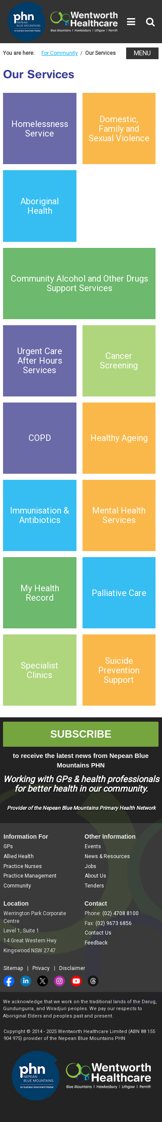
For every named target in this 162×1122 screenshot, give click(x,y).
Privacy (41, 968)
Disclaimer (72, 968)
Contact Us (98, 933)
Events (93, 846)
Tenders (94, 886)
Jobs (90, 866)
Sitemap (13, 968)
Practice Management (30, 876)
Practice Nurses (22, 866)
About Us (95, 876)
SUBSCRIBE (80, 734)
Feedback (96, 943)
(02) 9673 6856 (113, 923)
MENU (142, 53)
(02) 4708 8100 (120, 913)
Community (17, 886)
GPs (8, 846)
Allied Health (18, 856)
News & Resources (107, 856)
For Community (59, 53)
